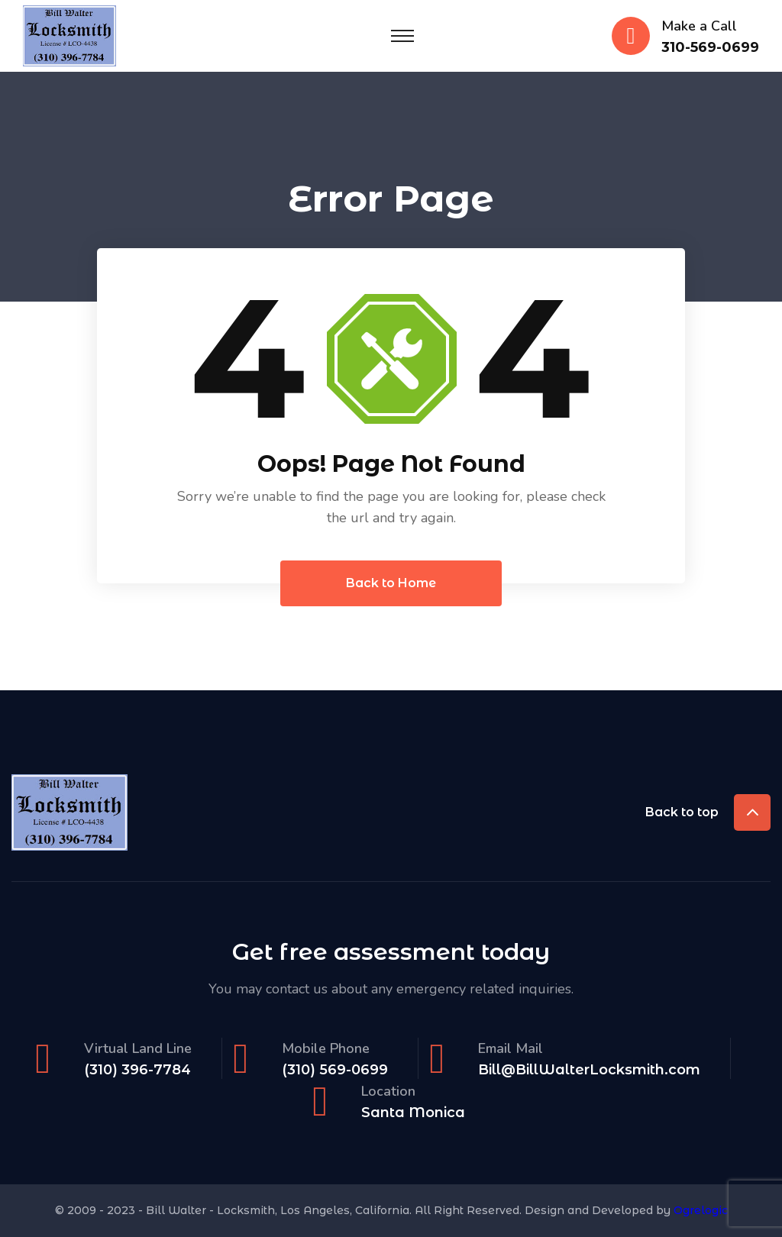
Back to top (708, 812)
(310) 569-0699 (335, 1070)
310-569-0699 (710, 48)
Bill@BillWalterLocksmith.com (589, 1070)
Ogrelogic (701, 1210)
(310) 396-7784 (137, 1070)
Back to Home (391, 583)
